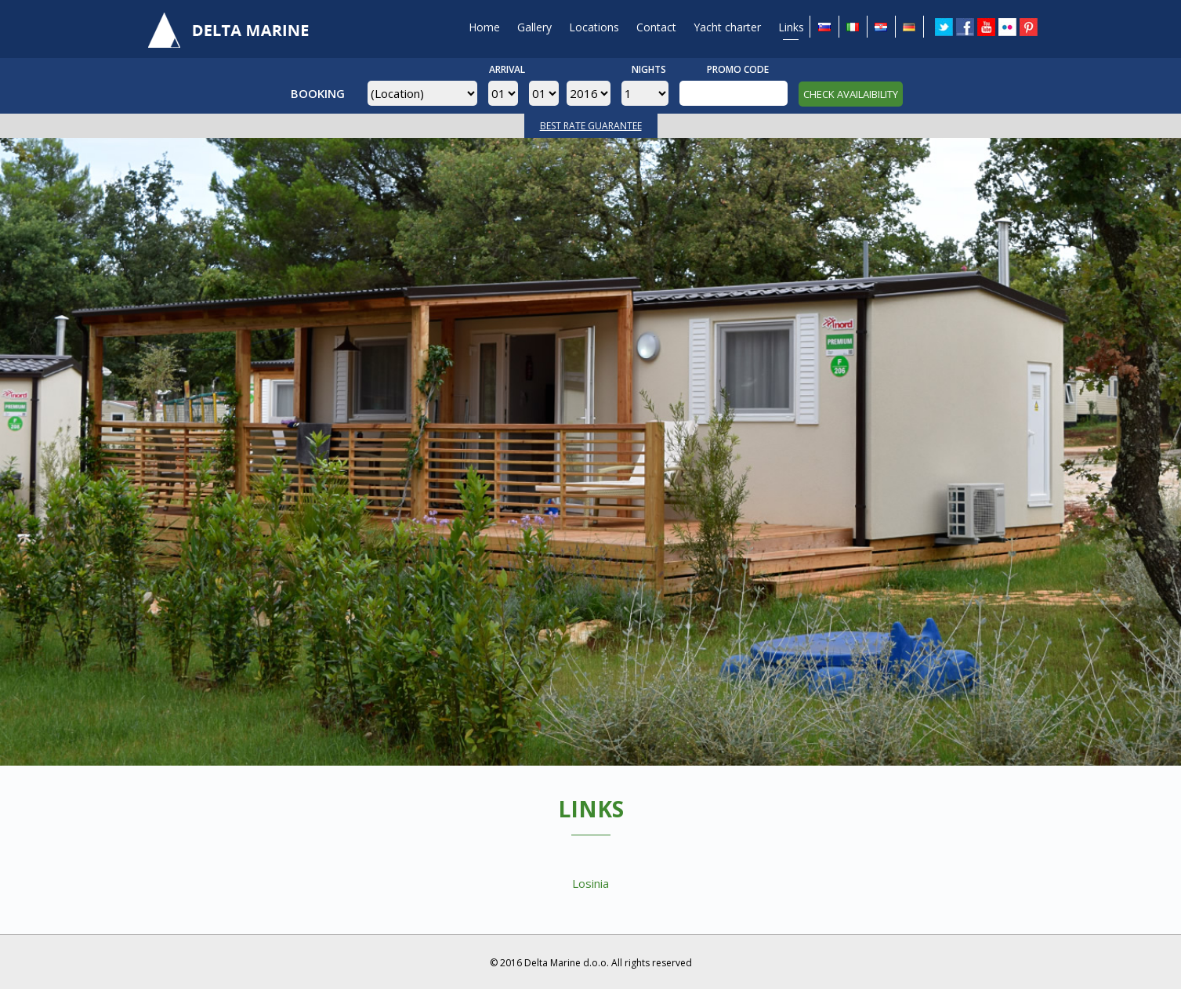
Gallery (534, 27)
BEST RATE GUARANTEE (591, 125)
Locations (594, 27)
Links (791, 27)
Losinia (590, 883)
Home (484, 27)
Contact (656, 27)
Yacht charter (727, 27)
